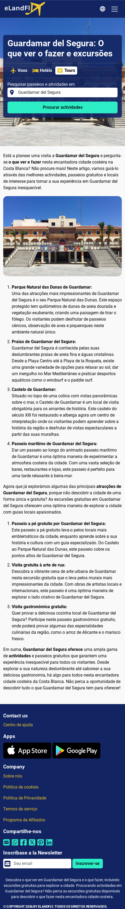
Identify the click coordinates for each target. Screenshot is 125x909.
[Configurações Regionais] (103, 9)
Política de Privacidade (24, 798)
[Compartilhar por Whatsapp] (15, 845)
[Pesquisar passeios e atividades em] (66, 92)
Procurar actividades (63, 107)
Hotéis (42, 70)
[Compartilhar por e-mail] (6, 845)
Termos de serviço (20, 808)
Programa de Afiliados (24, 819)
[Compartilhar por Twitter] (32, 845)
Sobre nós (12, 776)
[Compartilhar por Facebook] (23, 845)
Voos (18, 70)
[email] (40, 863)
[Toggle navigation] (114, 9)
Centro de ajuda (18, 724)
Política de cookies (20, 787)
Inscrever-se (88, 863)
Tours (66, 70)
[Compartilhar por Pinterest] (40, 845)
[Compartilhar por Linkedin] (49, 845)
